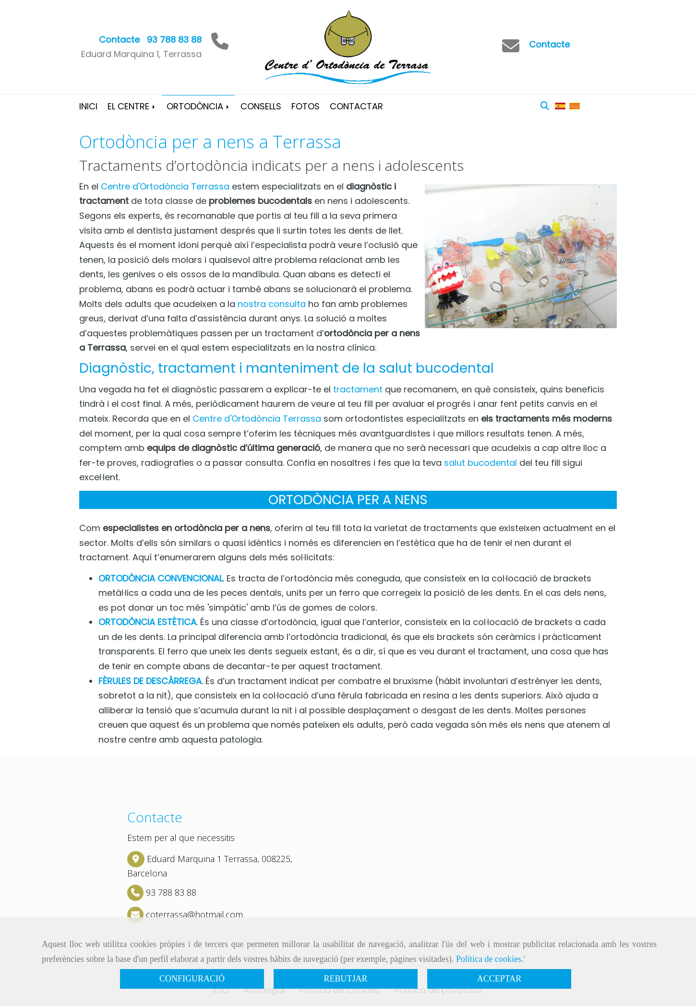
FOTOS (305, 106)
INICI (88, 106)
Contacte (549, 44)
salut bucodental (480, 463)
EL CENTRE (132, 106)
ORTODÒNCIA (198, 106)
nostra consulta (272, 304)
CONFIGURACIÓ (192, 978)
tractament (358, 389)
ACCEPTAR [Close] (499, 978)
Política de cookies (488, 959)
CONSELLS (260, 106)
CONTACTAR (356, 106)
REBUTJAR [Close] (345, 978)
